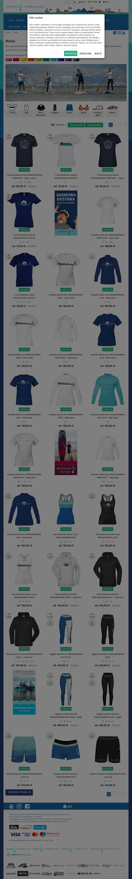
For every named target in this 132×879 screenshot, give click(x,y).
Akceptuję (70, 53)
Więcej (98, 53)
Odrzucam (85, 53)
